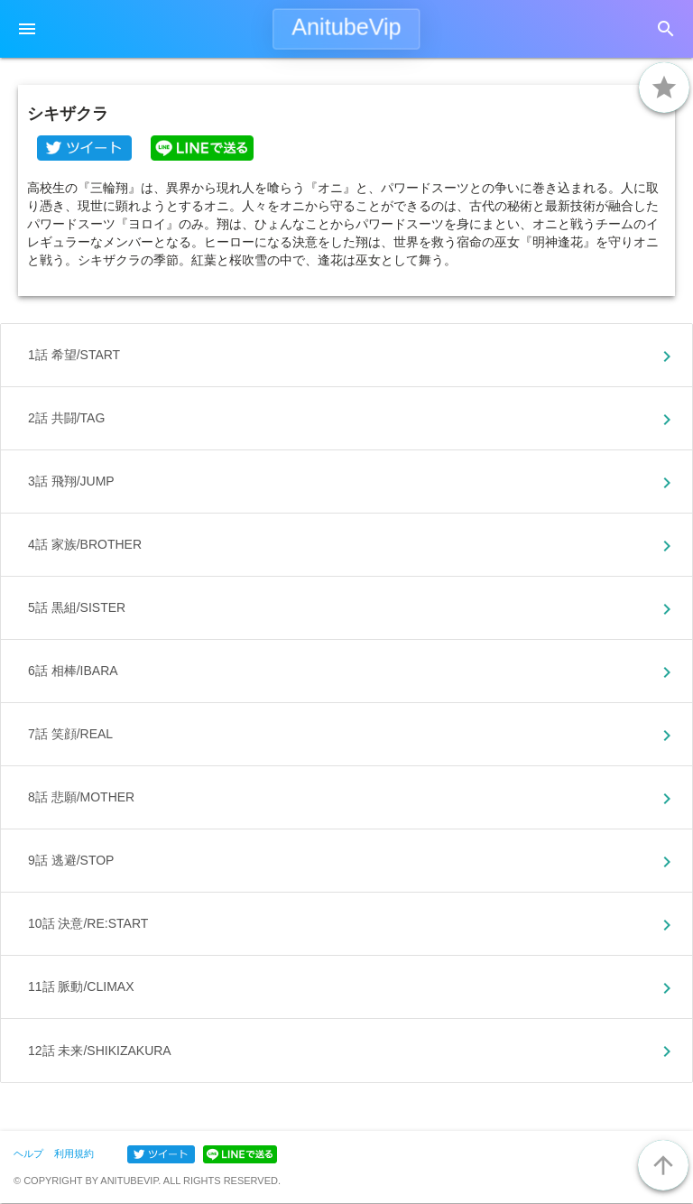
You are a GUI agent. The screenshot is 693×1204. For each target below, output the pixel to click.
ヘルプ (28, 1153)
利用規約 (74, 1153)
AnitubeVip (346, 27)
